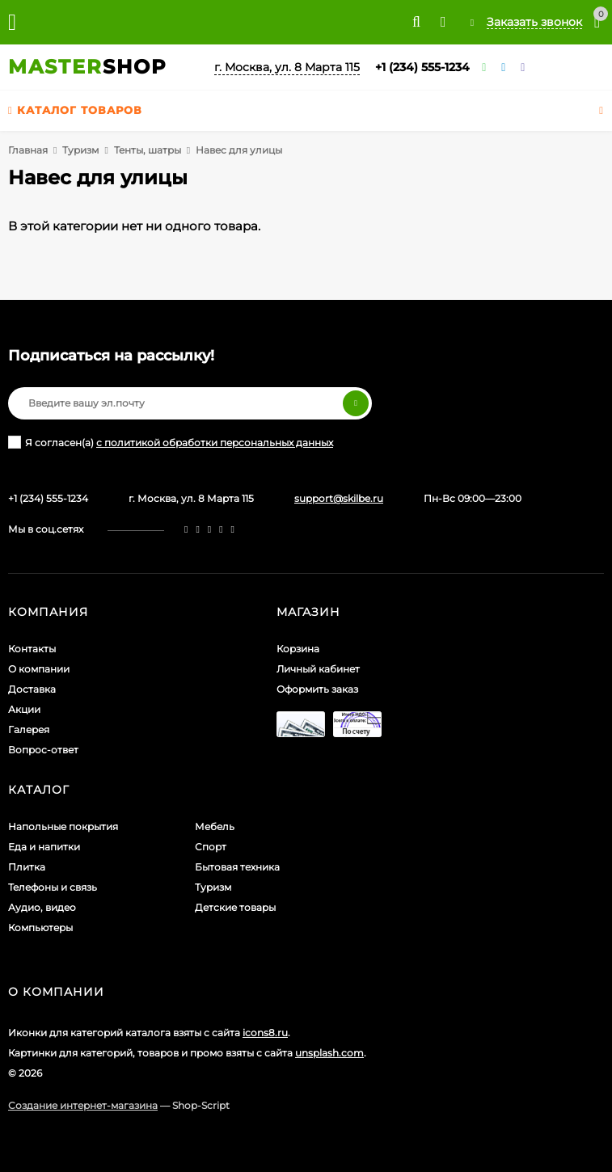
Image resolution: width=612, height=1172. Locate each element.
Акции (24, 709)
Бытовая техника (237, 867)
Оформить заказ (317, 689)
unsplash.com (329, 1053)
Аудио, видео (42, 907)
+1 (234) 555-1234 (422, 67)
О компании (39, 669)
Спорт (210, 847)
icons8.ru (265, 1033)
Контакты (32, 649)
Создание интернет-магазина (83, 1105)
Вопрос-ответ (43, 750)
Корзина (297, 649)
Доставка (32, 689)
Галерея (28, 729)
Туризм (80, 150)
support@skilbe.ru (338, 498)
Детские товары (235, 907)
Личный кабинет (318, 669)
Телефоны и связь (52, 887)
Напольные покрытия (63, 826)
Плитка (26, 867)
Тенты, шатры (147, 150)
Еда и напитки (44, 847)
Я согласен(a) (170, 442)
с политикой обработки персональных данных (214, 442)
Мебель (214, 826)
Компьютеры (40, 927)
